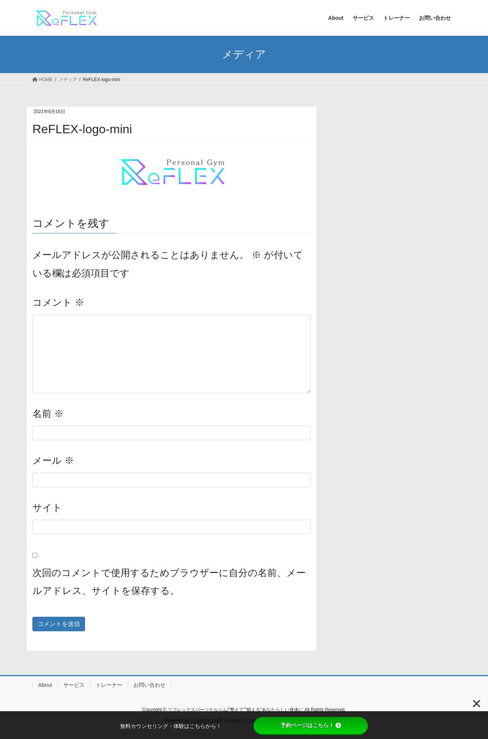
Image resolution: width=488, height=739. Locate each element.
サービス (74, 685)
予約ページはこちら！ (311, 725)
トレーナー (109, 685)
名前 (48, 413)
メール (53, 460)
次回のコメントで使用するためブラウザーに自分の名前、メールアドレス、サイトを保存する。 (169, 581)
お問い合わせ (149, 685)
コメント (58, 302)
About (45, 685)
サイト (47, 507)
